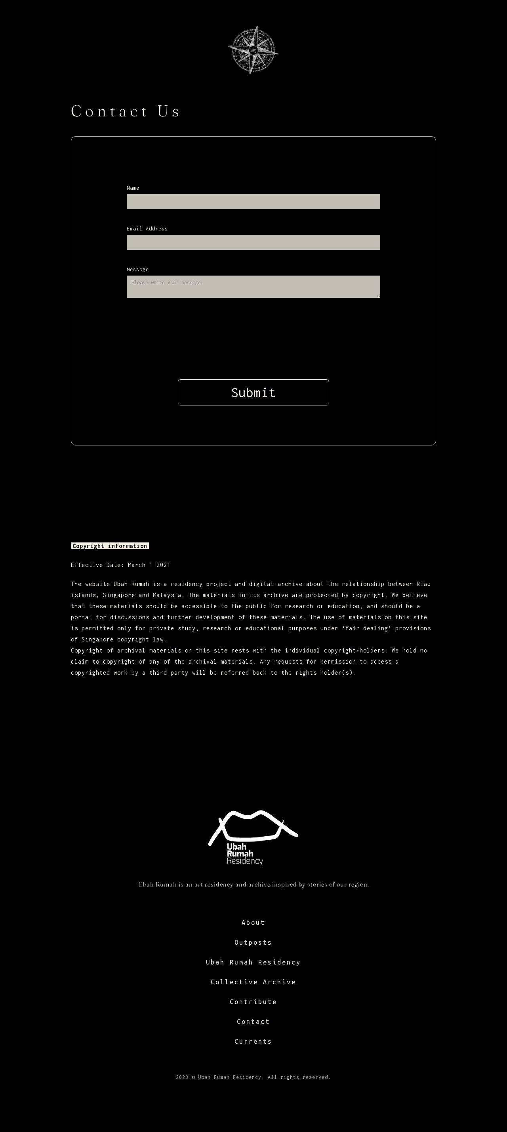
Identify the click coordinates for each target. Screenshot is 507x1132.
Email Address (147, 229)
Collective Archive (253, 982)
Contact (253, 1021)
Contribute (253, 1001)
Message (138, 269)
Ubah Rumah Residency (253, 962)
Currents (253, 1041)
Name (133, 188)
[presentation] (253, 337)
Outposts (253, 942)
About (253, 922)
